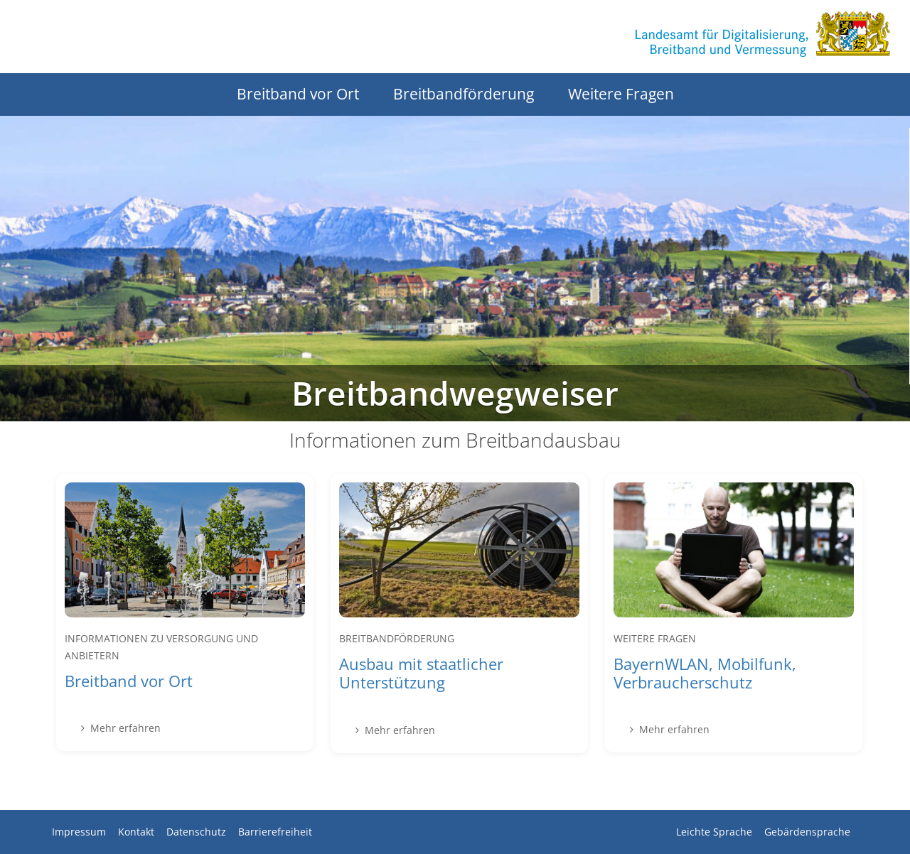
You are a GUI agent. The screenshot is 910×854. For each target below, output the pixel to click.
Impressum (79, 831)
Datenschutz (196, 831)
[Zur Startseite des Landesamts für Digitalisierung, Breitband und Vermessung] (763, 34)
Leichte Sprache (714, 831)
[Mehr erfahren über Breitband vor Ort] (185, 612)
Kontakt (136, 831)
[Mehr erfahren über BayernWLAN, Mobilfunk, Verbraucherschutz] (733, 613)
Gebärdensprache (807, 831)
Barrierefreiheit (275, 831)
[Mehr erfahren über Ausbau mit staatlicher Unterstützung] (459, 613)
